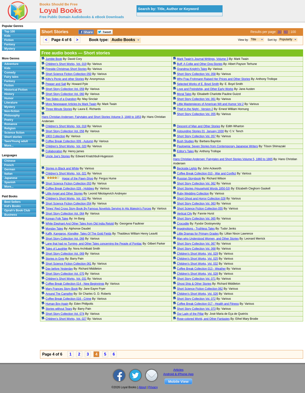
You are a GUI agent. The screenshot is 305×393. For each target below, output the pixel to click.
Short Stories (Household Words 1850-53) (203, 188)
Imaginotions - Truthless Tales (196, 228)
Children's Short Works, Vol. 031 (66, 278)
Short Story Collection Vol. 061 (196, 99)
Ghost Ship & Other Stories (194, 283)
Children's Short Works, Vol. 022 (66, 198)
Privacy (153, 387)
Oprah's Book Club (17, 210)
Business (10, 214)
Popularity (286, 39)
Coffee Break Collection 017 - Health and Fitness (208, 303)
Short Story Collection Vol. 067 (196, 243)
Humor (9, 98)
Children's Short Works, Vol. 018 (66, 126)
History (9, 94)
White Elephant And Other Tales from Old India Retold (80, 223)
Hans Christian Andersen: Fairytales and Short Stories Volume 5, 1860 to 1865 (223, 159)
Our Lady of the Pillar (190, 313)
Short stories (13, 137)
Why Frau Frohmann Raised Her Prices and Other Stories (213, 79)
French (9, 165)
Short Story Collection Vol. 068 (196, 248)
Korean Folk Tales (57, 218)
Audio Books (123, 40)
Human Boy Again (57, 303)
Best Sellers (12, 202)
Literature (10, 102)
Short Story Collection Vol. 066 (65, 238)
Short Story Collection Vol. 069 (65, 253)
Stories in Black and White (62, 168)
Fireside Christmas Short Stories (66, 69)
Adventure (11, 64)
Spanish (9, 182)
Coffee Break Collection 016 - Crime (68, 298)
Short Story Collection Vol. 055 (196, 114)
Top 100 (9, 31)
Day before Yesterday (59, 268)
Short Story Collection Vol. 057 (196, 136)
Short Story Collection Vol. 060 (65, 94)
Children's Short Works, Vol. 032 (197, 263)
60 (286, 32)
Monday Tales (54, 228)
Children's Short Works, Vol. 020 (66, 146)
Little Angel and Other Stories (64, 193)
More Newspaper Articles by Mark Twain (71, 104)
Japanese (10, 178)
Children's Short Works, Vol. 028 (197, 273)
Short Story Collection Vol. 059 (65, 89)
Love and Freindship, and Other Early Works (205, 89)
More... (9, 145)
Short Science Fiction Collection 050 (69, 74)
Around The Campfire (59, 293)
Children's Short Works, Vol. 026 (197, 293)
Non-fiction (11, 111)
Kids (7, 35)
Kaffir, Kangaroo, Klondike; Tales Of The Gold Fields (79, 233)
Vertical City (184, 213)
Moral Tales (184, 94)
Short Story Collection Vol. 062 (196, 183)
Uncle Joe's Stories (58, 156)
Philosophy (12, 115)
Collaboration (54, 151)
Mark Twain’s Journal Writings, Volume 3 (202, 59)
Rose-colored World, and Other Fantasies (203, 318)
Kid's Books (12, 206)
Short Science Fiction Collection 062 (200, 288)
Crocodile (183, 223)
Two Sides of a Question (61, 99)
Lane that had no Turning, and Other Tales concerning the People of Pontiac (94, 243)
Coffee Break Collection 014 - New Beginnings (75, 283)
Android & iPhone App (178, 374)
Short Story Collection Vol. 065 (196, 218)
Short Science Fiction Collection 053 (69, 183)
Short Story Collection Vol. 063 (196, 203)
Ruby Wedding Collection (193, 193)
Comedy (9, 72)
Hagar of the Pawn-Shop (77, 178)
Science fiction (14, 132)
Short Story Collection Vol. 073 (196, 308)
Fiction (9, 40)
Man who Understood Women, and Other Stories (208, 238)
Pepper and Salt (56, 84)
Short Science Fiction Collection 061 (69, 263)
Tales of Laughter (56, 248)
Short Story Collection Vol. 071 (196, 278)
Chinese (9, 160)
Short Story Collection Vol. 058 (196, 74)
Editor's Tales (185, 151)
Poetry (8, 119)
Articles (178, 370)
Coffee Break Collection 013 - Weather (201, 268)
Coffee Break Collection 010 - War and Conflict (206, 173)
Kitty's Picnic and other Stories (65, 79)
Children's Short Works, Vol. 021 (66, 173)
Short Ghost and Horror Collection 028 (201, 198)
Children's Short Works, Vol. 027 (66, 318)
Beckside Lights (187, 168)
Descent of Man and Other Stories (198, 126)
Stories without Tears (59, 308)
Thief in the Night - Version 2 (195, 109)
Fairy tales (11, 77)
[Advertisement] (171, 336)
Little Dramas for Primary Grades (198, 233)
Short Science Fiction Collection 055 (200, 208)
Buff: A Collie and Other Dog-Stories (200, 64)
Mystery (9, 48)
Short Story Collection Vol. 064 (65, 213)
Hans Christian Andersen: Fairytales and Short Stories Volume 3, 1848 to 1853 (91, 117)
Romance (10, 124)
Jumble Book (54, 59)
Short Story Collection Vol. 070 (65, 273)
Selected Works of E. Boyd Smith (198, 84)
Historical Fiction (15, 89)
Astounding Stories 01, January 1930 (200, 131)
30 (279, 32)
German (9, 169)
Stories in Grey (55, 258)
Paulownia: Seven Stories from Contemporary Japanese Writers (217, 146)
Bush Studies (185, 141)
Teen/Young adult (16, 141)
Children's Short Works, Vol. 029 (197, 253)
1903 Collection (55, 136)
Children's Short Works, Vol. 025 (197, 258)
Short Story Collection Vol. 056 (65, 131)
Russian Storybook (189, 178)
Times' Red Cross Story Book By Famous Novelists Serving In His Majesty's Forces (98, 208)
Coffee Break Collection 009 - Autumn (69, 141)
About (142, 387)
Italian (8, 173)
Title (253, 39)
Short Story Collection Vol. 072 (196, 298)
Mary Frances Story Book (62, 288)
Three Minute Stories (59, 109)
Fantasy (9, 44)
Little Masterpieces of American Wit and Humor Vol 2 (210, 104)
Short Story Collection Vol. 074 (65, 313)
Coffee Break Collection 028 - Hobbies (70, 188)
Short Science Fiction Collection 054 (69, 203)
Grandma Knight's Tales (192, 69)
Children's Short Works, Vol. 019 (66, 64)
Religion (9, 128)
